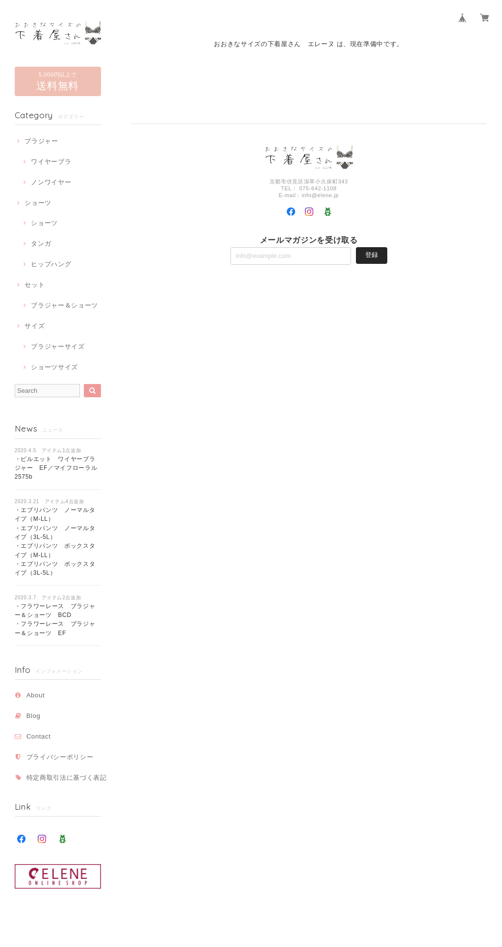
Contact (38, 736)
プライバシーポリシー (60, 757)
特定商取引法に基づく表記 (66, 777)
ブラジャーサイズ (57, 346)
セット (35, 284)
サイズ (35, 326)
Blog (33, 715)
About (35, 695)
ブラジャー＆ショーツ (64, 305)
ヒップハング (51, 264)
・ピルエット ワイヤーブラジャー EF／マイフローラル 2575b (59, 468)
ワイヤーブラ (51, 161)
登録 (371, 254)
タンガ (41, 243)
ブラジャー (41, 141)
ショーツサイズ (54, 367)
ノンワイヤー (51, 182)
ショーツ (38, 202)
